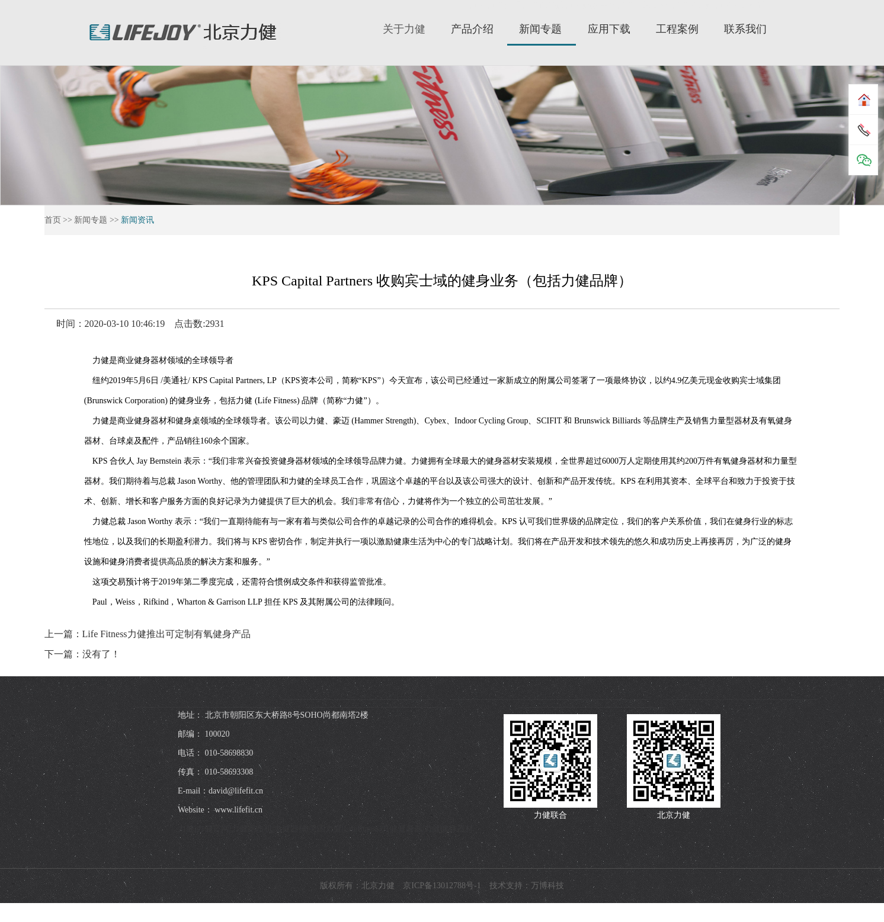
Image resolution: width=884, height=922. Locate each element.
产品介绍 (472, 29)
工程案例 (677, 29)
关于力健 (404, 29)
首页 (52, 220)
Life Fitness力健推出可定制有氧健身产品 (166, 634)
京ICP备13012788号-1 (442, 885)
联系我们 (745, 29)
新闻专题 (540, 29)
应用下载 (609, 29)
